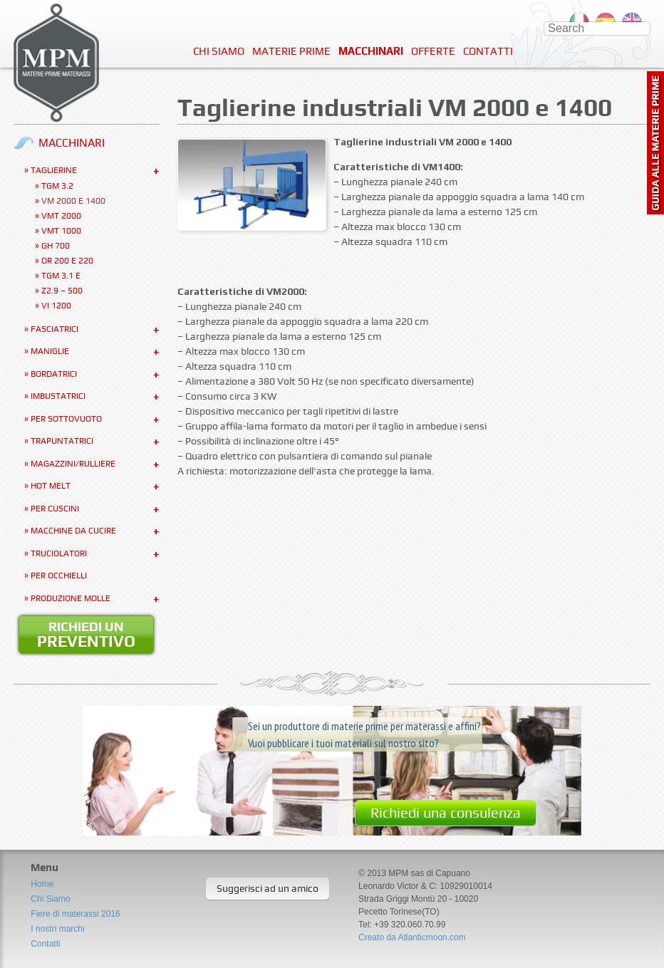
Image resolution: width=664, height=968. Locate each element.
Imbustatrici (58, 396)
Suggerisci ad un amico (267, 888)
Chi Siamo (218, 51)
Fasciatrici (54, 329)
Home (42, 884)
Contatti (488, 51)
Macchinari (370, 51)
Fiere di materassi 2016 (75, 914)
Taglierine (54, 170)
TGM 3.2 (57, 186)
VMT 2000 (61, 216)
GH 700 (55, 246)
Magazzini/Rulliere (73, 464)
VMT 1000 (61, 231)
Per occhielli (59, 576)
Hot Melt (51, 486)
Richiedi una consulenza (445, 812)
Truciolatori (59, 553)
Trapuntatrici (62, 441)
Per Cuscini (55, 509)
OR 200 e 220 (67, 261)
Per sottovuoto (66, 419)
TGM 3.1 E (61, 276)
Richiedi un (86, 634)
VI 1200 (56, 306)
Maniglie (50, 351)
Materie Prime (291, 51)
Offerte (433, 51)
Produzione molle (70, 598)
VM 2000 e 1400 (73, 201)
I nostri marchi (57, 929)
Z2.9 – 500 (62, 291)
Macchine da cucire (73, 531)
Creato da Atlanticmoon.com (412, 937)
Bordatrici (54, 374)
